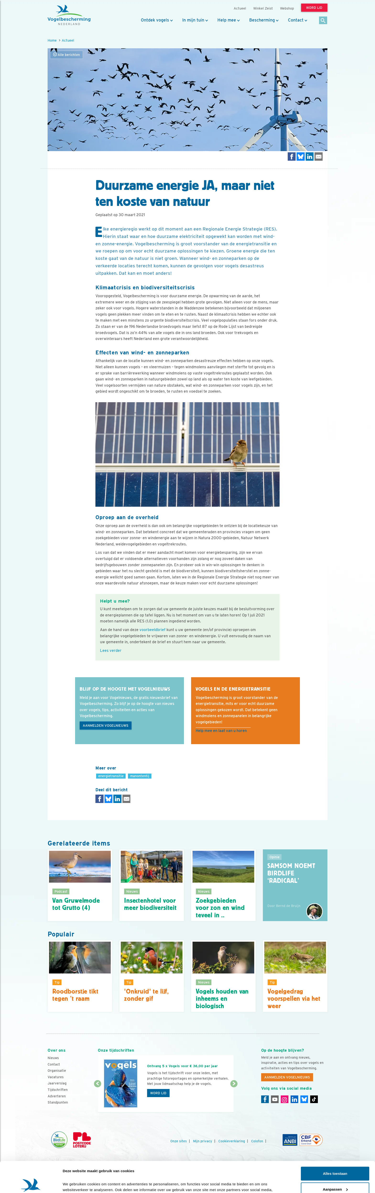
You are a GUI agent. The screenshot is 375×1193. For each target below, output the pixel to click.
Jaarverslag (57, 1083)
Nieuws (53, 1058)
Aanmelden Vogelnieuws (105, 725)
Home (52, 40)
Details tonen (74, 1184)
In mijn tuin (193, 20)
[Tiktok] (314, 1099)
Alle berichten (66, 55)
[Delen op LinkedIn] (310, 156)
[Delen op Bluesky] (301, 156)
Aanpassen (335, 1158)
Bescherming (262, 20)
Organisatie (57, 1070)
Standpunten (58, 1102)
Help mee (226, 20)
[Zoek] (323, 20)
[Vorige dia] (97, 1098)
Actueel (68, 40)
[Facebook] (265, 1099)
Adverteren (57, 1096)
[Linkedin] (294, 1099)
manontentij (139, 776)
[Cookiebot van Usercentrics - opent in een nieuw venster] (31, 1183)
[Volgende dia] (234, 1098)
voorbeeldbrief (152, 629)
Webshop (287, 8)
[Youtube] (275, 1099)
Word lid (158, 1093)
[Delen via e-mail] (318, 156)
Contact (295, 20)
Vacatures (56, 1077)
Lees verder (110, 650)
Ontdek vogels (155, 20)
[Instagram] (284, 1099)
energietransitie (111, 776)
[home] (69, 15)
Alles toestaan (335, 1143)
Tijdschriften (58, 1090)
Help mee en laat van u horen (221, 730)
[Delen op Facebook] (292, 156)
